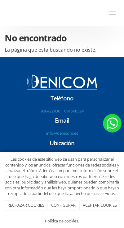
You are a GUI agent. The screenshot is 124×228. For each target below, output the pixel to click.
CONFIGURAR (63, 205)
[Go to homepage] (3, 13)
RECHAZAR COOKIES (25, 205)
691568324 (74, 111)
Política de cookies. (62, 221)
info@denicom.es (62, 133)
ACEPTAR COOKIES (100, 205)
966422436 (50, 111)
